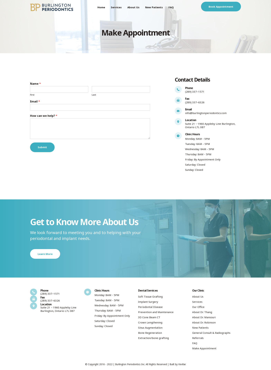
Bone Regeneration (150, 332)
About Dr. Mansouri (204, 317)
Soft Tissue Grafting (150, 296)
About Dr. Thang (202, 312)
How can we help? (43, 116)
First (32, 94)
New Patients (154, 7)
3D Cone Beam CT (149, 317)
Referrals (198, 338)
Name (35, 84)
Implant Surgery (148, 301)
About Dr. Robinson (204, 322)
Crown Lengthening (150, 322)
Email (35, 101)
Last (94, 94)
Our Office (198, 307)
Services (116, 7)
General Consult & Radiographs (211, 332)
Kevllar (181, 364)
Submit (42, 147)
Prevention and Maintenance (156, 312)
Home (101, 7)
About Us (133, 7)
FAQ (171, 7)
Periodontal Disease (150, 307)
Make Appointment (204, 348)
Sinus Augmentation (150, 327)
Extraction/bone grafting (153, 338)
